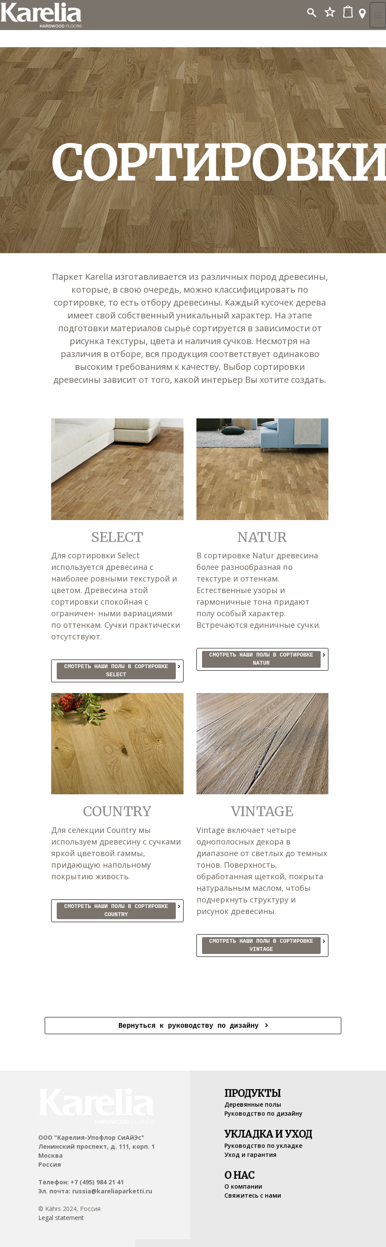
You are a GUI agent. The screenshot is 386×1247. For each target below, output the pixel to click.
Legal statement (61, 1217)
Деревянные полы (252, 1103)
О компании (243, 1185)
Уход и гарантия (250, 1154)
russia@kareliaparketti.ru (112, 1190)
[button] (311, 10)
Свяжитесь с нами (252, 1194)
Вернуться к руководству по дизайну (190, 1025)
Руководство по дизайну (263, 1112)
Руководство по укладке (263, 1145)
